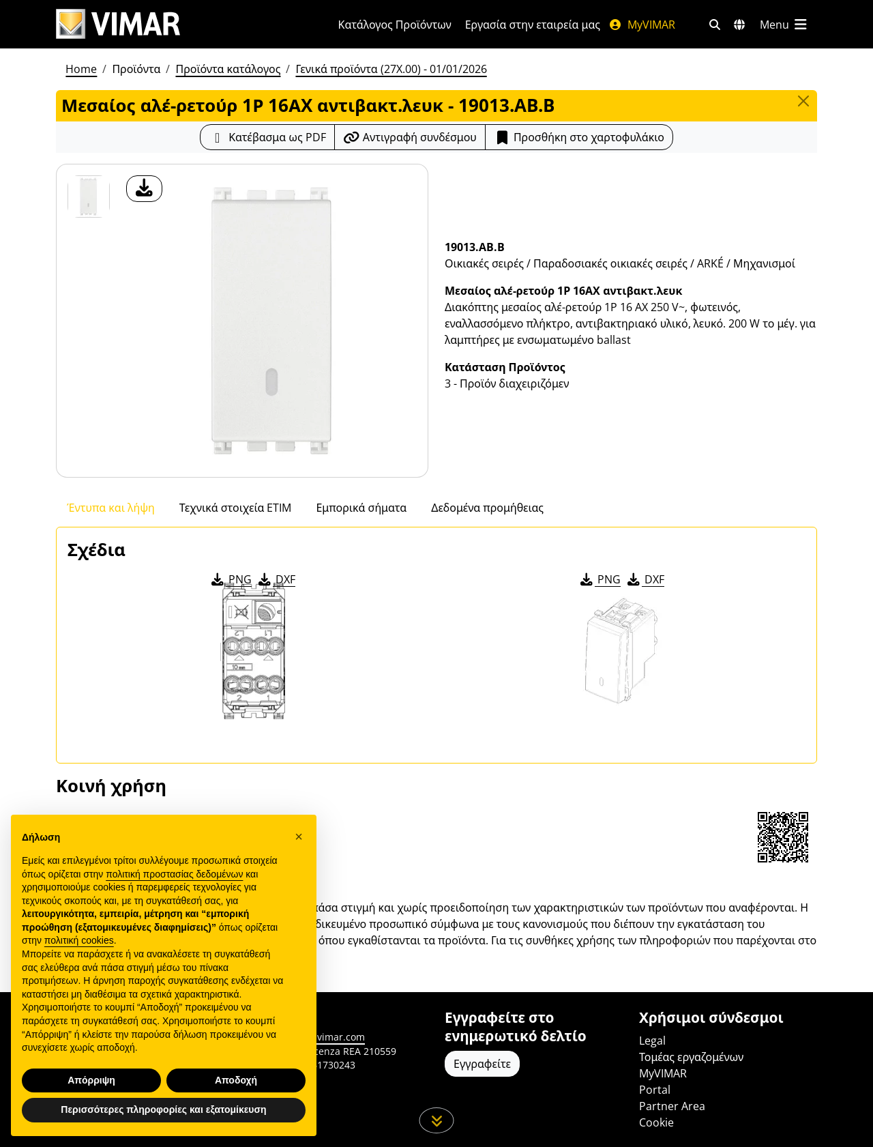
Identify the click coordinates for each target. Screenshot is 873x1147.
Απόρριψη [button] (91, 1080)
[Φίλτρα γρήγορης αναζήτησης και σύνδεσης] (715, 24)
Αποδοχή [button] (236, 1080)
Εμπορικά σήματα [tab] (361, 507)
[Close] (803, 101)
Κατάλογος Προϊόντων (395, 24)
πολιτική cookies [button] (79, 940)
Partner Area (672, 1106)
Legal (652, 1040)
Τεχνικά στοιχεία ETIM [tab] (235, 507)
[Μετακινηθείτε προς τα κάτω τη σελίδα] (436, 1120)
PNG (230, 579)
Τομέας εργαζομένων (691, 1056)
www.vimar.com (328, 1036)
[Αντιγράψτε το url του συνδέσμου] (410, 137)
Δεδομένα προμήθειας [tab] (487, 507)
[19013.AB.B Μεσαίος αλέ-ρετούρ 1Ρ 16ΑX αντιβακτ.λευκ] (89, 196)
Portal (654, 1089)
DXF (275, 579)
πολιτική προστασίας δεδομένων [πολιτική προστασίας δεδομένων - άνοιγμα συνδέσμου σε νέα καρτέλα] (174, 874)
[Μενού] (784, 24)
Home (81, 68)
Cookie (656, 1122)
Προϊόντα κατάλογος (227, 68)
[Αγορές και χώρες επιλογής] (739, 24)
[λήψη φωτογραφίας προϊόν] (144, 188)
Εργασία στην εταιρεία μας (532, 24)
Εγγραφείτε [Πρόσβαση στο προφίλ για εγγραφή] (482, 1063)
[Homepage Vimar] (118, 24)
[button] (299, 836)
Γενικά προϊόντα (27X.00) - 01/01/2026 (390, 68)
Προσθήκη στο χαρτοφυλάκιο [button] (579, 137)
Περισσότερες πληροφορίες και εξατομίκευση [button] (163, 1109)
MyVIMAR (641, 24)
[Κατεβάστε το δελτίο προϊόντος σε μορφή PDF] (267, 137)
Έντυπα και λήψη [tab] (111, 507)
